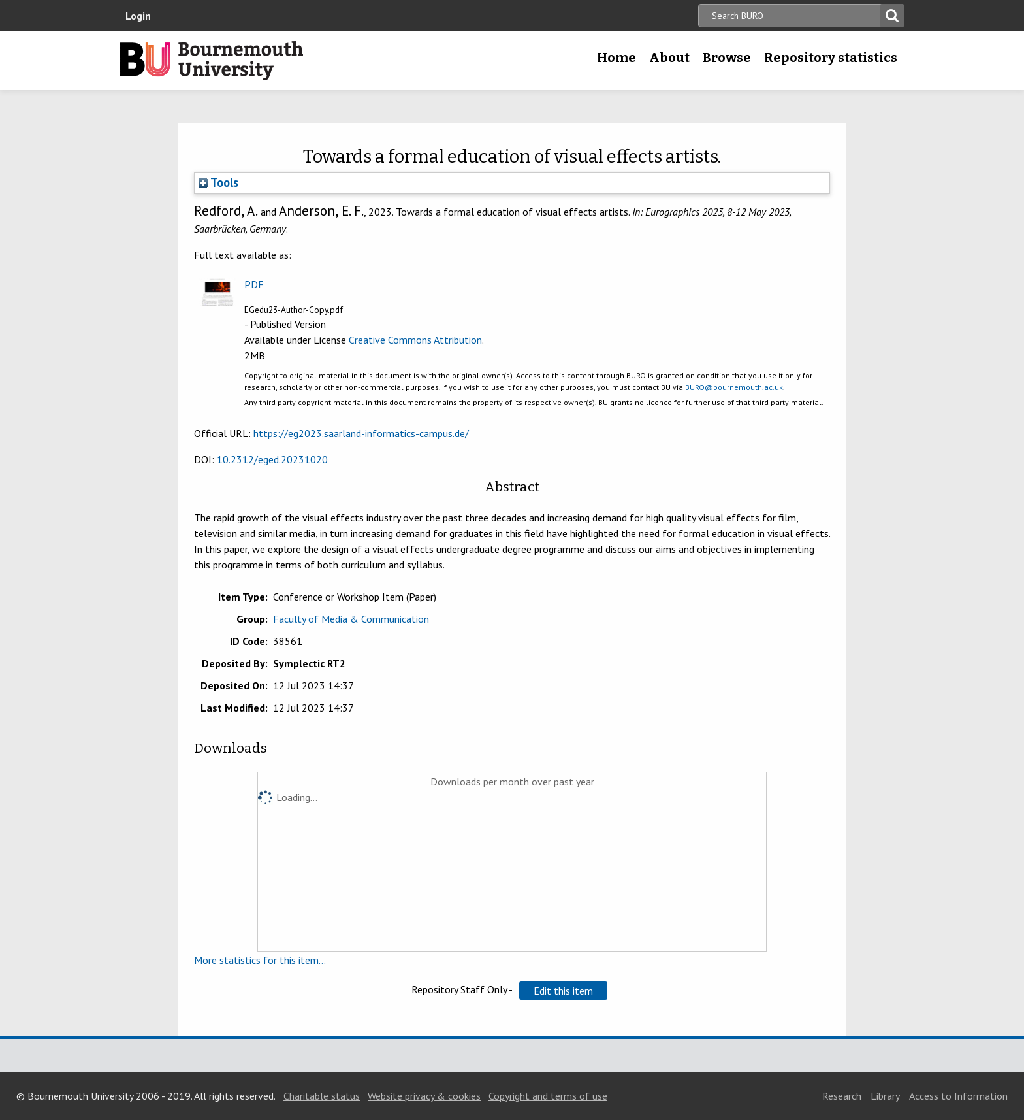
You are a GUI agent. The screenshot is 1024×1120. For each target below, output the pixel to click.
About (669, 57)
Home (616, 57)
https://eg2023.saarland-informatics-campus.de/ (361, 433)
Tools (218, 182)
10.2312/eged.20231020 (272, 459)
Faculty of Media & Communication (351, 618)
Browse (727, 57)
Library (885, 1095)
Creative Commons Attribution (415, 339)
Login (138, 15)
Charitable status (321, 1095)
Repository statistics (830, 57)
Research (841, 1095)
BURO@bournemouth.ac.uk (734, 387)
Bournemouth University (211, 60)
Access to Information (958, 1095)
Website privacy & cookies (424, 1095)
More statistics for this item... (260, 959)
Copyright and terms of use (547, 1095)
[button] (563, 990)
